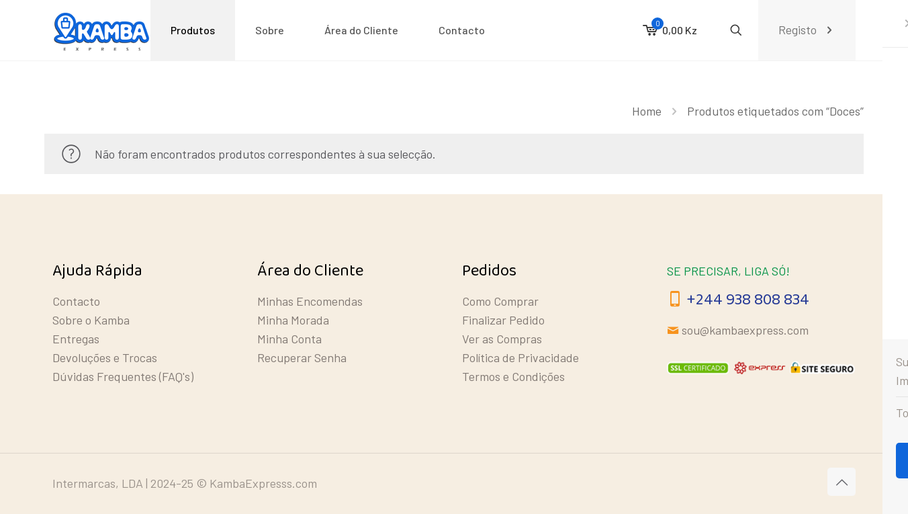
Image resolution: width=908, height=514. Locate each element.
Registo (806, 30)
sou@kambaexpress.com (745, 330)
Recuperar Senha (302, 357)
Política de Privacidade (520, 357)
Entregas (75, 338)
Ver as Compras (502, 338)
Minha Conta (289, 338)
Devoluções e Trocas (104, 357)
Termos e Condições (513, 376)
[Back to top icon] (841, 482)
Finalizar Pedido (503, 319)
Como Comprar (500, 301)
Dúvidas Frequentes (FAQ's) (122, 376)
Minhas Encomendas (310, 301)
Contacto (76, 301)
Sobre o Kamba (91, 319)
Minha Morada (293, 319)
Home (647, 110)
